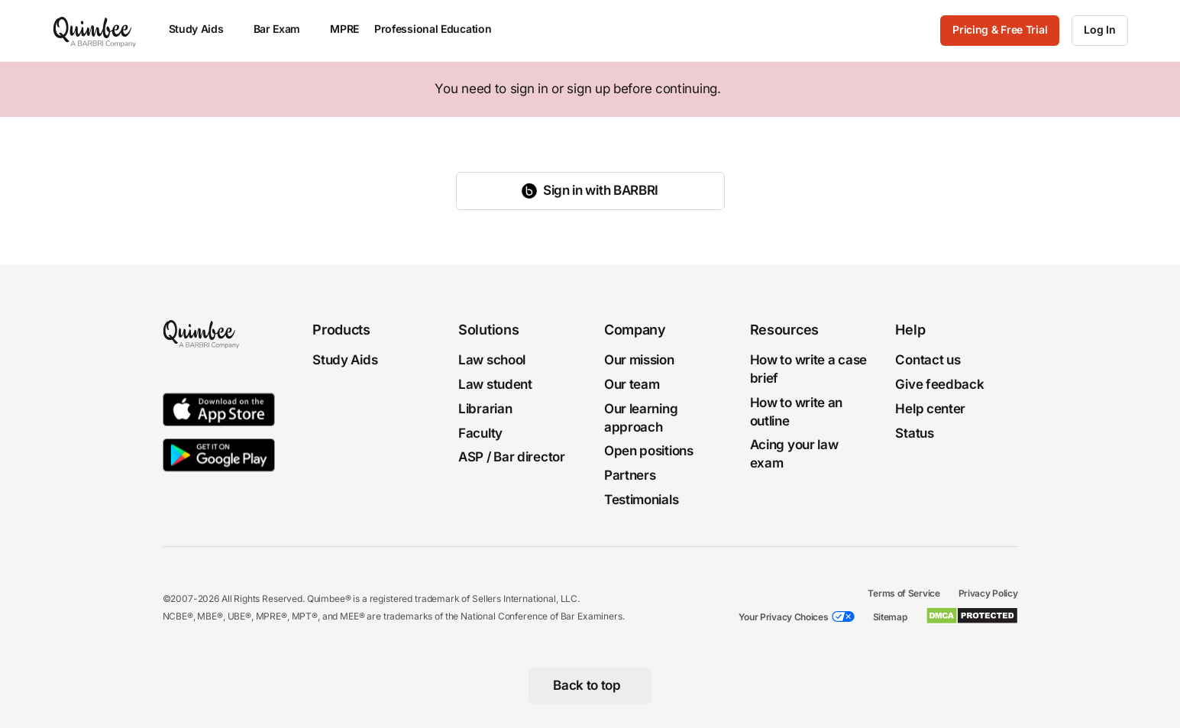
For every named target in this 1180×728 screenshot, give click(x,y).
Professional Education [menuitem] (440, 28)
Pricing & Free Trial (999, 29)
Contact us (927, 359)
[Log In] (1099, 30)
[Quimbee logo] (95, 30)
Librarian (485, 408)
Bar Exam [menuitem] (284, 28)
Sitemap (890, 616)
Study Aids (344, 359)
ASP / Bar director (511, 456)
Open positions (648, 450)
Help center (930, 408)
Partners (630, 475)
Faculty (480, 432)
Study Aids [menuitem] (203, 28)
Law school (491, 359)
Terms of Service (903, 592)
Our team (632, 383)
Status (914, 432)
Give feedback (939, 383)
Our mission (639, 359)
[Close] (1135, 89)
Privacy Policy (988, 592)
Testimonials (641, 498)
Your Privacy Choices (784, 616)
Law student (495, 383)
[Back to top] (590, 685)
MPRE (344, 28)
